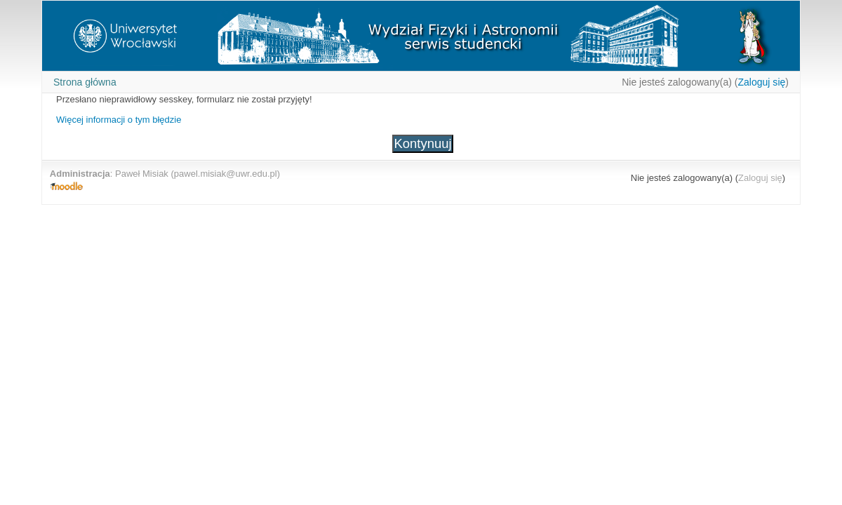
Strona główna (84, 82)
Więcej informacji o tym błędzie (118, 119)
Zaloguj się (761, 82)
